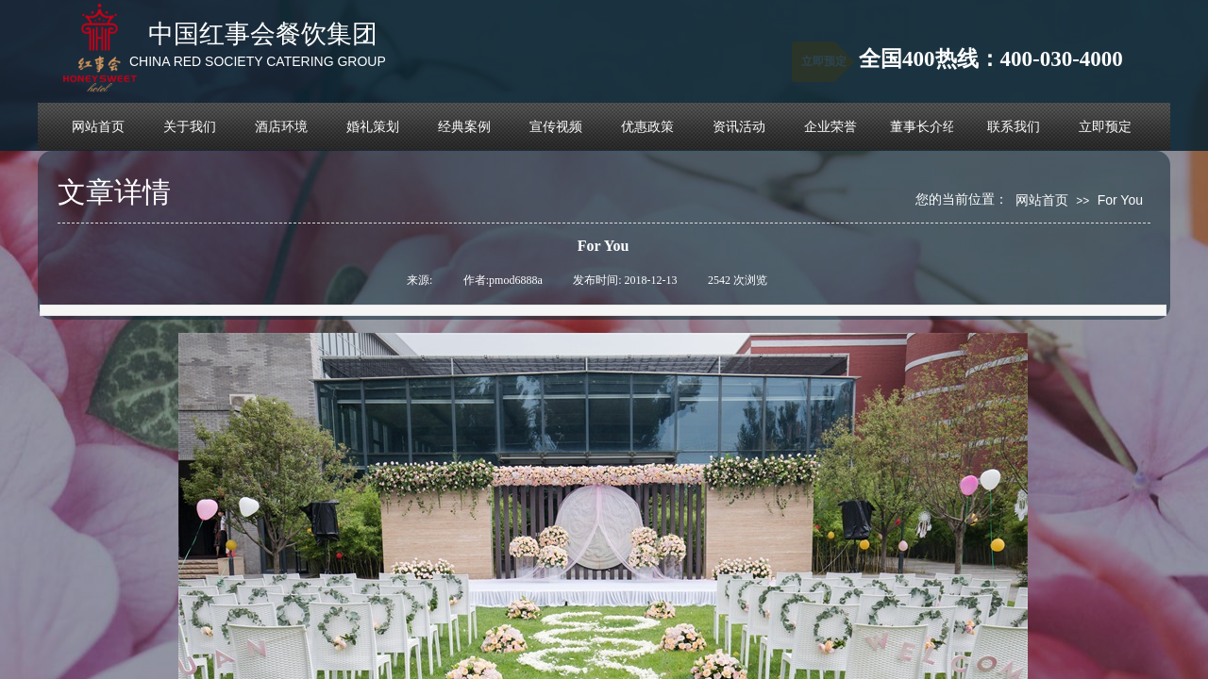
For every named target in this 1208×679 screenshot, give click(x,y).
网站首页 (1041, 199)
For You (1120, 199)
